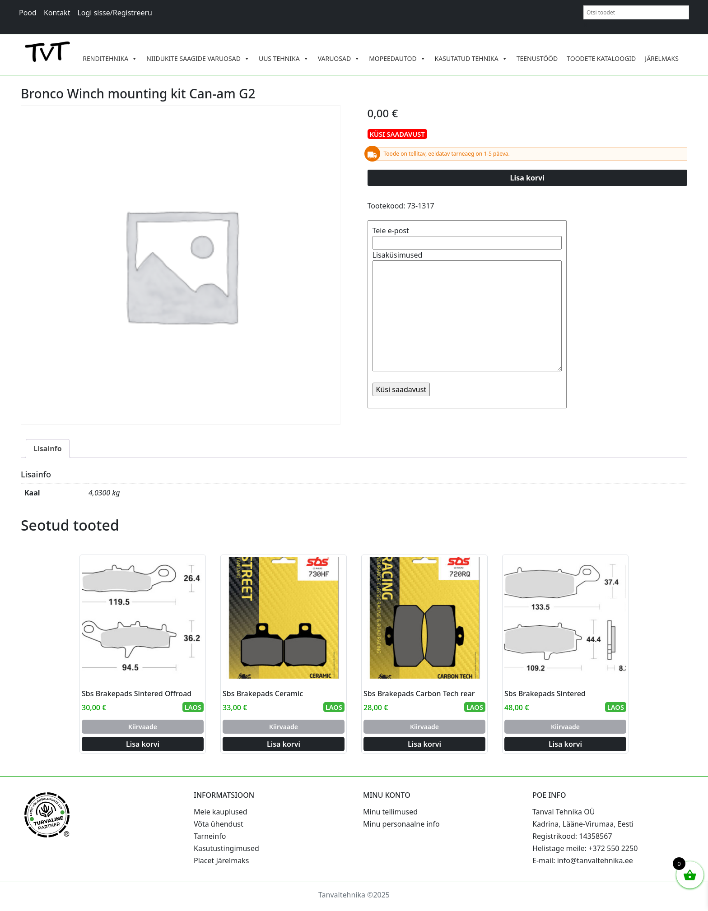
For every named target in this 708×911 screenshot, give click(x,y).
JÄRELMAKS (662, 58)
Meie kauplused (220, 812)
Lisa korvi (527, 178)
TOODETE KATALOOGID (601, 58)
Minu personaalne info (401, 824)
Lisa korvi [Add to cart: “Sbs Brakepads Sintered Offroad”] (142, 744)
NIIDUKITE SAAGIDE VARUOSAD (198, 59)
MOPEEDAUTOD (397, 59)
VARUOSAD (339, 59)
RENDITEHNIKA (110, 59)
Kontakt (57, 13)
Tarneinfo (210, 836)
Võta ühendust (218, 824)
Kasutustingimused (226, 848)
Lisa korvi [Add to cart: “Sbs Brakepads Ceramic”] (283, 744)
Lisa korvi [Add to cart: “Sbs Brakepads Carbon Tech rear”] (424, 744)
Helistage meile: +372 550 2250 (585, 848)
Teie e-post (467, 237)
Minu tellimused (390, 812)
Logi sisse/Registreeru (114, 13)
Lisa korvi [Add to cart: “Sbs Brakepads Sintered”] (565, 744)
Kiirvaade (142, 726)
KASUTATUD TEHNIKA (471, 59)
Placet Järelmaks (221, 860)
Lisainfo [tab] (47, 448)
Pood (28, 13)
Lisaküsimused (467, 312)
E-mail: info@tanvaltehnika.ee (582, 860)
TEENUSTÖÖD (537, 58)
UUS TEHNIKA (284, 59)
